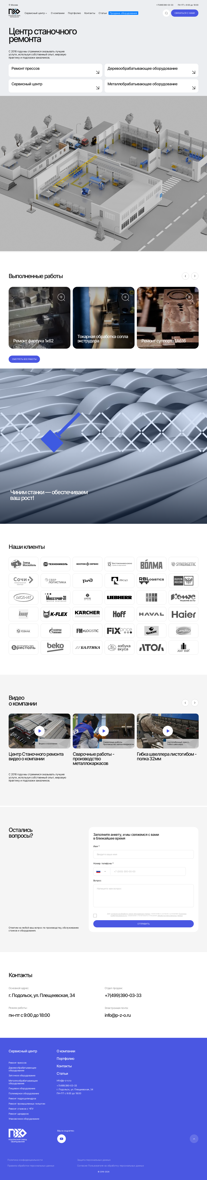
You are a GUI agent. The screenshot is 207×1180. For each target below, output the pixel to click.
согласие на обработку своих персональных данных (130, 914)
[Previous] (185, 276)
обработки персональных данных (170, 916)
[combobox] (101, 871)
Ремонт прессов (55, 70)
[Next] (194, 276)
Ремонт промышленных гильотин (27, 1103)
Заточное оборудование (22, 1075)
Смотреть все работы (24, 359)
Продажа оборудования (123, 13)
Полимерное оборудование (24, 1093)
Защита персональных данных (94, 1160)
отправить (143, 923)
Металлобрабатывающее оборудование (151, 86)
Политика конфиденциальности (25, 1160)
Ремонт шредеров (18, 1113)
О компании (58, 13)
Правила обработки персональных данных (30, 1165)
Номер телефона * (103, 863)
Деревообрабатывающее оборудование (151, 70)
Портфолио (74, 13)
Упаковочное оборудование (24, 1118)
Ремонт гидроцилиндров (22, 1098)
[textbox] (96, 871)
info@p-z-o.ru (118, 1015)
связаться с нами (185, 13)
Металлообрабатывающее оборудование (23, 1082)
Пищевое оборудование (22, 1088)
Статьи (103, 13)
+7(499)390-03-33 (164, 5)
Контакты (89, 13)
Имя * (96, 846)
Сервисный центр (36, 13)
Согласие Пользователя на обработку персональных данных (110, 1165)
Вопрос (97, 880)
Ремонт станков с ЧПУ (21, 1108)
